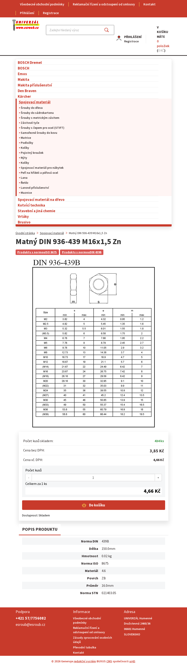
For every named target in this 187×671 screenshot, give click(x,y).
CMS (109, 661)
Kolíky (25, 147)
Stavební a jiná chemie (36, 210)
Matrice (26, 137)
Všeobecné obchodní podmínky (42, 4)
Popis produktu (39, 529)
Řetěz (24, 182)
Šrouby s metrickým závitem (40, 117)
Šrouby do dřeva (32, 107)
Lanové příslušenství (35, 187)
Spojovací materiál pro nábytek (42, 167)
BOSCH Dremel (30, 62)
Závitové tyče (30, 122)
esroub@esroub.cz (30, 624)
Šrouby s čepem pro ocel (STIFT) (42, 127)
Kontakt (149, 4)
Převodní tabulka (84, 647)
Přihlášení (27, 13)
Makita (23, 79)
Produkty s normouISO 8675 (37, 252)
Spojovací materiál (34, 102)
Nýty (24, 157)
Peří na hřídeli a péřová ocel (39, 172)
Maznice (26, 192)
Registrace (51, 13)
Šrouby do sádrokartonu (37, 112)
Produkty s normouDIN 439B (82, 252)
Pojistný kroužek (32, 152)
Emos (22, 73)
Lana (24, 177)
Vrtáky (23, 216)
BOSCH (23, 68)
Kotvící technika (31, 205)
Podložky (27, 142)
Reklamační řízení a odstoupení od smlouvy (104, 4)
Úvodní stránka (25, 233)
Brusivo (24, 222)
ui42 (132, 661)
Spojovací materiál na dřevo (41, 199)
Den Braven (27, 90)
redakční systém (85, 661)
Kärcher (24, 96)
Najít (110, 30)
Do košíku (96, 505)
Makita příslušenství (35, 85)
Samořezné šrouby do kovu (39, 132)
